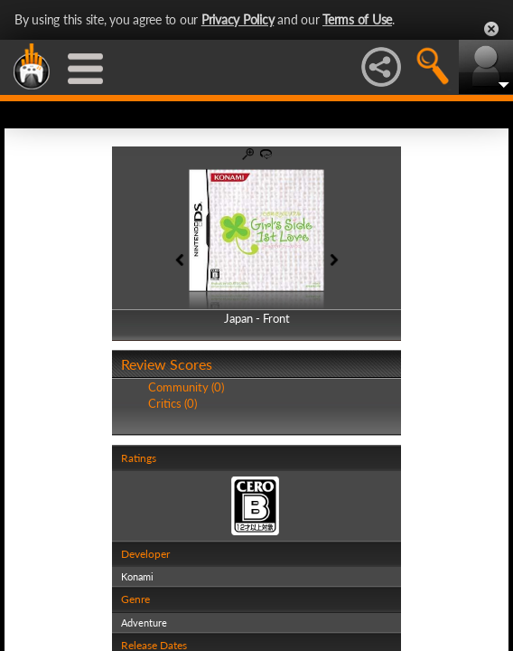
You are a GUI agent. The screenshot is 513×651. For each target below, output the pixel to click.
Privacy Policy (238, 19)
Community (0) (186, 387)
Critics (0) (172, 403)
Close (491, 29)
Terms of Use (357, 19)
